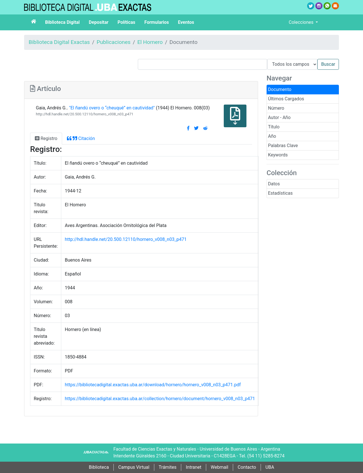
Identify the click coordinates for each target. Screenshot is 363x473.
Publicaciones (114, 42)
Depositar (98, 22)
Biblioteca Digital (62, 22)
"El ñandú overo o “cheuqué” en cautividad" (112, 108)
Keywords (278, 155)
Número (276, 108)
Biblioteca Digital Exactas (59, 42)
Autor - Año (279, 117)
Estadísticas (280, 193)
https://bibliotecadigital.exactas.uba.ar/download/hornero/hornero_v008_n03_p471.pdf (153, 384)
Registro (46, 138)
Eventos (186, 22)
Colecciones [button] (302, 22)
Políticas (126, 22)
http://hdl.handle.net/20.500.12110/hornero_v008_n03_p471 (84, 114)
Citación (81, 138)
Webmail (219, 467)
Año (272, 136)
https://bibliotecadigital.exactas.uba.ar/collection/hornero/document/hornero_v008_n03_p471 (160, 398)
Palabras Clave (283, 145)
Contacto (247, 467)
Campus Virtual (133, 467)
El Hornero (150, 42)
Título (274, 127)
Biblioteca (99, 467)
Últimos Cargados (286, 98)
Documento (279, 89)
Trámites (168, 467)
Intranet (193, 467)
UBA (269, 467)
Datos (274, 183)
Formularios (156, 22)
